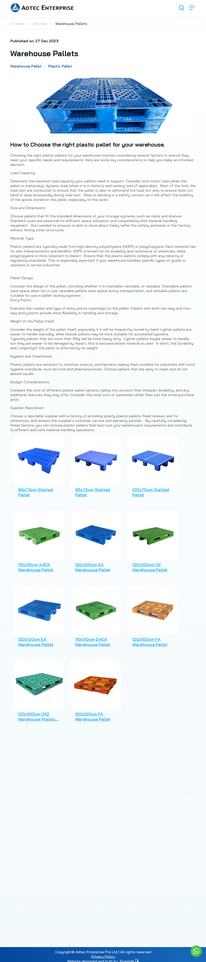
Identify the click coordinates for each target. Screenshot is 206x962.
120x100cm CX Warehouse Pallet (147, 564)
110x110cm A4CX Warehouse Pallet (35, 564)
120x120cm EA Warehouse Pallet (35, 637)
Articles (40, 23)
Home (17, 23)
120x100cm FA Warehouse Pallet (147, 637)
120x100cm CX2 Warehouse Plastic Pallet (36, 713)
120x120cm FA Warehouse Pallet (91, 711)
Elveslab (129, 955)
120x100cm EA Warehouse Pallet (91, 564)
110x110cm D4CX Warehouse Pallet (91, 637)
